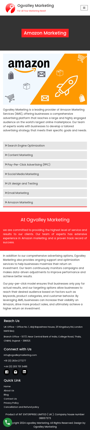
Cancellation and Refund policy (21, 407)
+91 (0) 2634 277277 (15, 360)
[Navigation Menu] (84, 7)
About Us (9, 390)
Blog (6, 394)
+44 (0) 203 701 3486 (15, 366)
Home (7, 386)
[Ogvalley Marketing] (28, 7)
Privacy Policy (11, 402)
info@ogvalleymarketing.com (20, 355)
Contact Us (10, 398)
